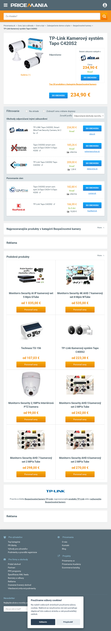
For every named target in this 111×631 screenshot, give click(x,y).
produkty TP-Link (76, 499)
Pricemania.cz (68, 560)
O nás (64, 542)
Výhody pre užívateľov (18, 549)
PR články (12, 545)
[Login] (104, 5)
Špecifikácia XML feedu (18, 574)
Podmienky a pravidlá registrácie (22, 552)
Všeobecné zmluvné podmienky (22, 588)
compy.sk (92, 193)
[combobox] (89, 116)
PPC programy (14, 571)
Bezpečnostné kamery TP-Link (39, 499)
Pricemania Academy (71, 564)
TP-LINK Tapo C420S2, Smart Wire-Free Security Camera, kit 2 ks (47, 130)
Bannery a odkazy (16, 578)
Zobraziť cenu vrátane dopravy (60, 111)
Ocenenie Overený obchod (19, 585)
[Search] (104, 16)
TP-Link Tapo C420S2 (43, 204)
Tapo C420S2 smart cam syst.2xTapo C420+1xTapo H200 (45, 148)
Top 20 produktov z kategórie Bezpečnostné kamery (72, 84)
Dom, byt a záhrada (25, 26)
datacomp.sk (92, 169)
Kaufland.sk (92, 211)
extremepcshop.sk (92, 151)
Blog (64, 549)
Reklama (12, 581)
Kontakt (65, 545)
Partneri (11, 567)
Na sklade (34, 111)
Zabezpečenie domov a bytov (58, 26)
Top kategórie (14, 542)
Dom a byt (40, 26)
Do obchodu (90, 77)
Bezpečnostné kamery (82, 26)
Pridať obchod (14, 564)
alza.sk (92, 134)
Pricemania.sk (9, 26)
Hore (99, 227)
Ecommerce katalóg (71, 567)
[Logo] (90, 58)
